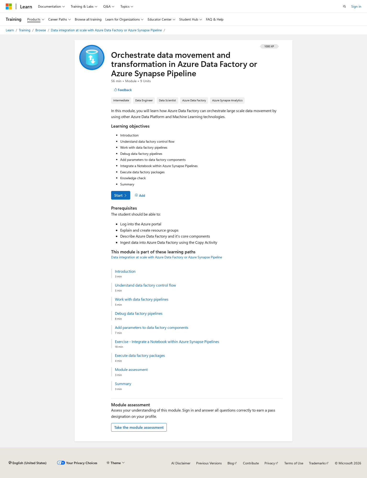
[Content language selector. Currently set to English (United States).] (27, 463)
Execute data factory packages (140, 355)
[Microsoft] (9, 6)
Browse (41, 30)
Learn (10, 30)
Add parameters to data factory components (151, 327)
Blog (230, 463)
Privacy (269, 463)
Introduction (125, 271)
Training (25, 30)
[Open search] (344, 6)
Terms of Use (293, 463)
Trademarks (317, 463)
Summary (123, 383)
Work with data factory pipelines (141, 299)
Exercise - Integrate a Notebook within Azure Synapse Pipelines (167, 341)
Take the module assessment (139, 427)
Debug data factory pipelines (138, 313)
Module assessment (131, 369)
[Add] (140, 195)
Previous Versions (209, 463)
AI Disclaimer (180, 463)
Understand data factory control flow (145, 285)
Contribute (251, 463)
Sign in (356, 6)
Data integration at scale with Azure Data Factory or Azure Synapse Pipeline (107, 30)
